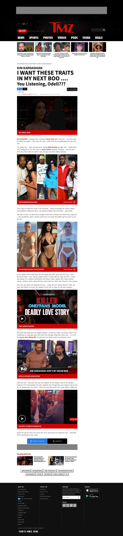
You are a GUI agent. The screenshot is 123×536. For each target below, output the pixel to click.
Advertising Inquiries (45, 496)
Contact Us (43, 489)
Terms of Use (21, 494)
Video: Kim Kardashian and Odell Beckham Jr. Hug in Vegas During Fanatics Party (29, 429)
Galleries (20, 515)
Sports (33, 38)
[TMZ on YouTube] (71, 505)
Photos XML (21, 522)
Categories (20, 510)
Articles (20, 501)
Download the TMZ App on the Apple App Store (92, 490)
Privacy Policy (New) (23, 491)
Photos (48, 38)
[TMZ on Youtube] (23, 24)
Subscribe (78, 497)
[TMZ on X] (21, 24)
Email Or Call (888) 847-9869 (36, 31)
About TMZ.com (22, 489)
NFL (67, 474)
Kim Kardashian (37, 470)
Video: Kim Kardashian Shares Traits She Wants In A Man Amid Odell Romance (29, 135)
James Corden (25, 470)
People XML (21, 519)
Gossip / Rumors (58, 474)
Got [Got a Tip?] (22, 31)
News (21, 38)
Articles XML (21, 503)
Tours (86, 38)
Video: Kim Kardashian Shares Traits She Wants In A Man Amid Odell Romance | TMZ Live (29, 379)
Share (37, 441)
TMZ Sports (47, 474)
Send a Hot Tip (44, 491)
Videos (62, 38)
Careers (42, 494)
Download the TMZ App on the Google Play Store (92, 496)
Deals (99, 38)
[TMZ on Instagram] (26, 24)
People (19, 517)
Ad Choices (21, 496)
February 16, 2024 (26, 94)
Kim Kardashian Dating (65, 470)
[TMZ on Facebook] (18, 24)
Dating (39, 474)
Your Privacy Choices (25, 498)
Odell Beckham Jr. (50, 470)
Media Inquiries (44, 498)
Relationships (30, 474)
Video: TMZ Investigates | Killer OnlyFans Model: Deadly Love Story (29, 329)
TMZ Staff (21, 92)
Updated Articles (22, 505)
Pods (74, 38)
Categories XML (22, 512)
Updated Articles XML (23, 508)
